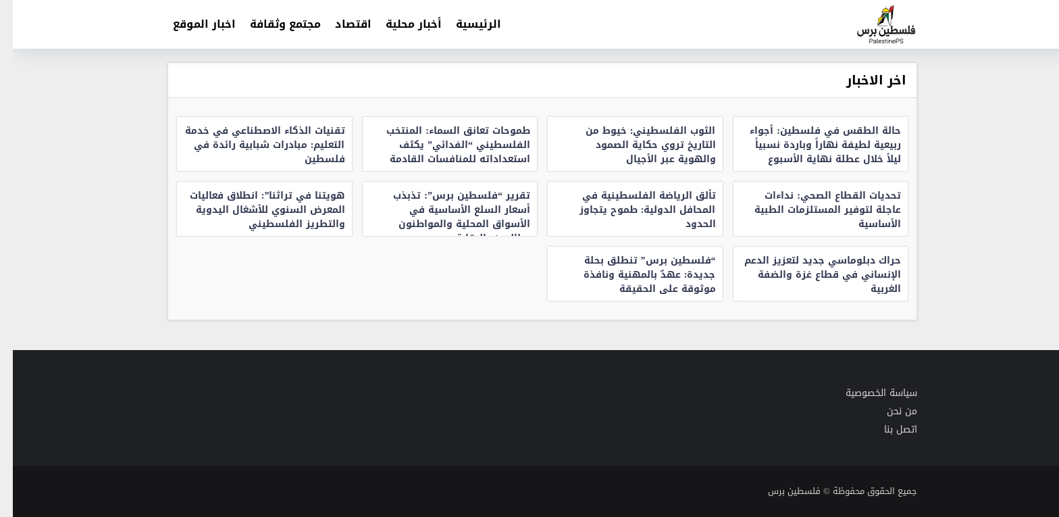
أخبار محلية (401, 24)
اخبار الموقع (191, 24)
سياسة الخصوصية (868, 393)
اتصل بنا (887, 429)
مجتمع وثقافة (272, 24)
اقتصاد (340, 24)
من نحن (889, 411)
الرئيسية (465, 24)
